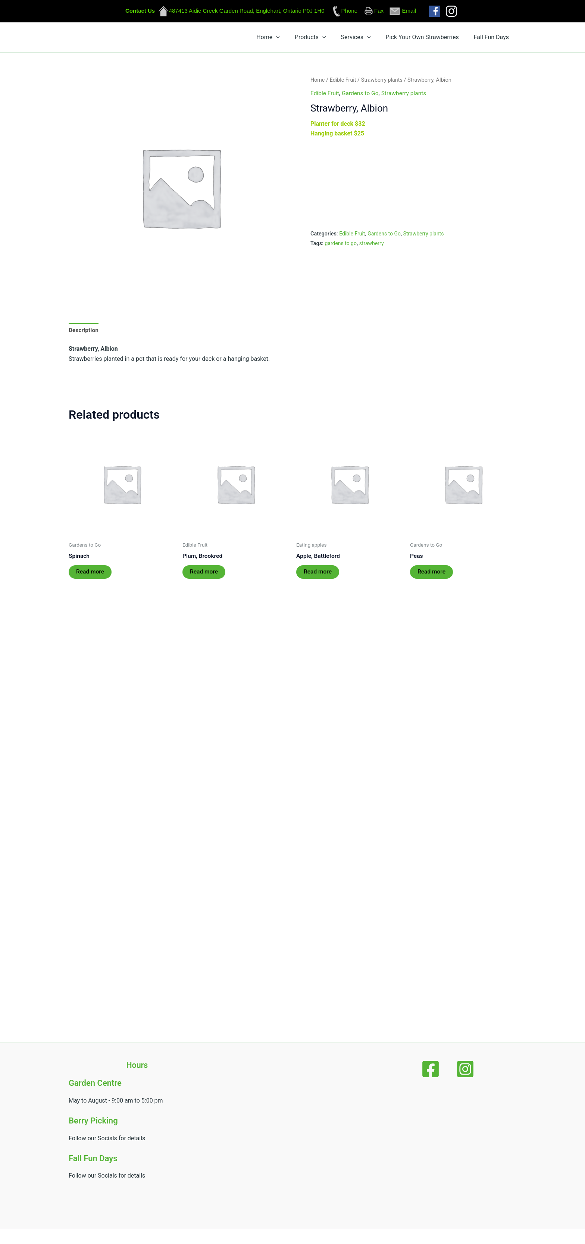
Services (386, 39)
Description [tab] (84, 333)
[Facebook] (436, 1069)
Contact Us (140, 10)
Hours (137, 1065)
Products (352, 39)
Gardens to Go (361, 96)
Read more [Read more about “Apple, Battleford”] (318, 575)
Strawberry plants (383, 82)
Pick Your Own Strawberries (440, 38)
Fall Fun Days (497, 38)
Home (322, 39)
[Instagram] (459, 1069)
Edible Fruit (343, 82)
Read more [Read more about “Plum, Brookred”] (204, 575)
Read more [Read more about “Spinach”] (90, 575)
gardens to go (341, 246)
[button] (330, 39)
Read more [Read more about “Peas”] (431, 575)
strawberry (372, 246)
